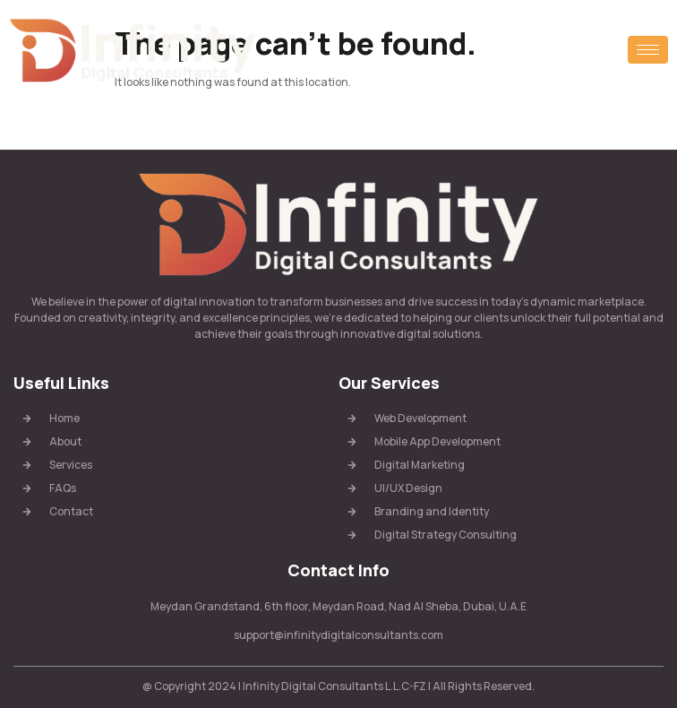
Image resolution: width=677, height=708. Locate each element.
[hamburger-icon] (648, 50)
